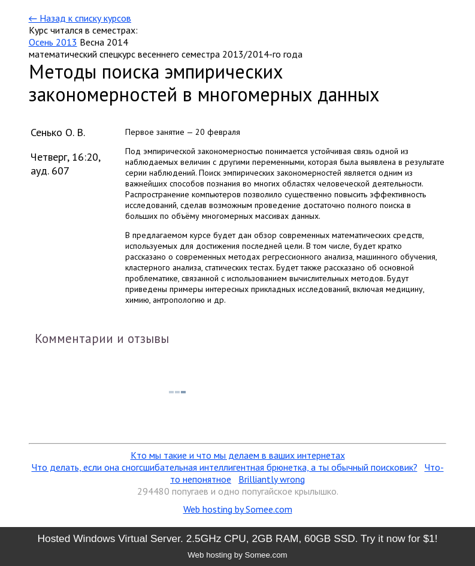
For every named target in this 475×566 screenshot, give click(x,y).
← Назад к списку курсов (80, 18)
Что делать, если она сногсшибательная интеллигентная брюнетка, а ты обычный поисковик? (224, 467)
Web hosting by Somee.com (237, 509)
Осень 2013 (53, 42)
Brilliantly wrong (271, 479)
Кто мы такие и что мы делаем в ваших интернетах (238, 455)
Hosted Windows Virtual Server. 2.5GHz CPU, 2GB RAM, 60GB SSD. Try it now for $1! (237, 538)
